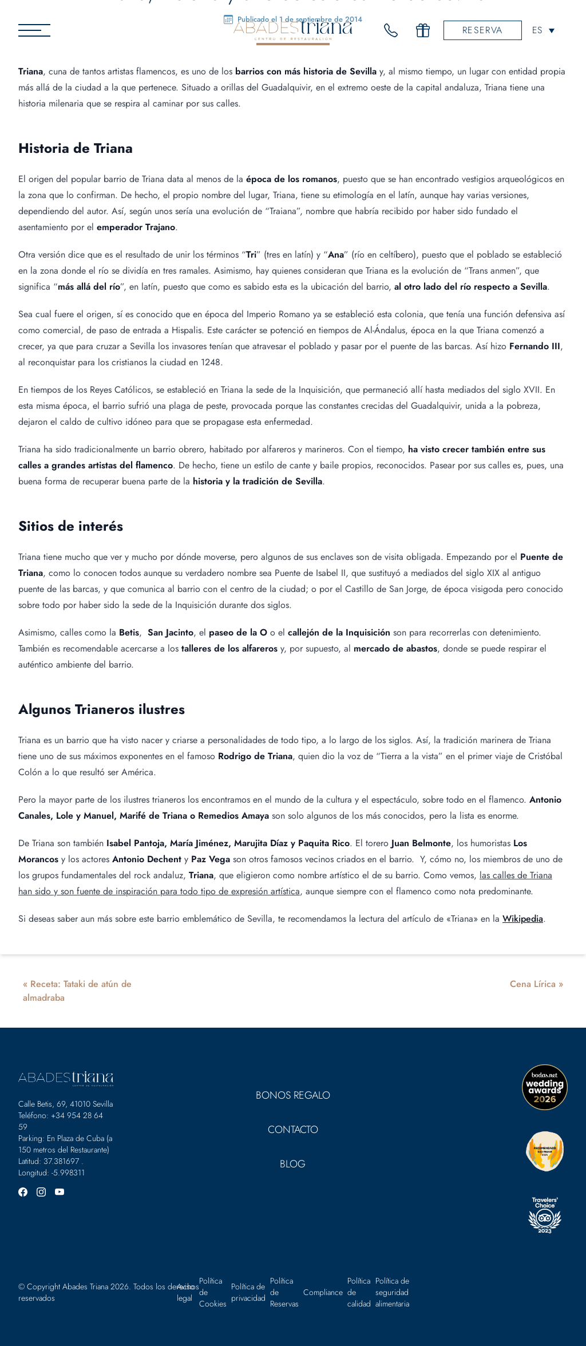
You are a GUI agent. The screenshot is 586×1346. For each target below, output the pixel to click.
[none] (543, 30)
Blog (293, 1163)
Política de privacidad (248, 1292)
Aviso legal (186, 1292)
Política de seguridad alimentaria (392, 1292)
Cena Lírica (533, 983)
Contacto (293, 1129)
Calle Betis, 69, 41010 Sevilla (65, 1104)
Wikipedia (522, 918)
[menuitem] (543, 30)
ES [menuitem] (537, 30)
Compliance (323, 1292)
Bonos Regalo (293, 1095)
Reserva (482, 30)
